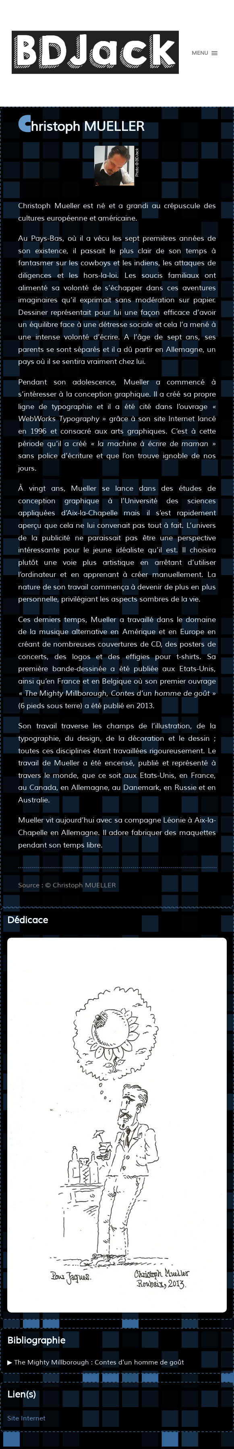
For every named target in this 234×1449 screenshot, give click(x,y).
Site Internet (26, 1418)
